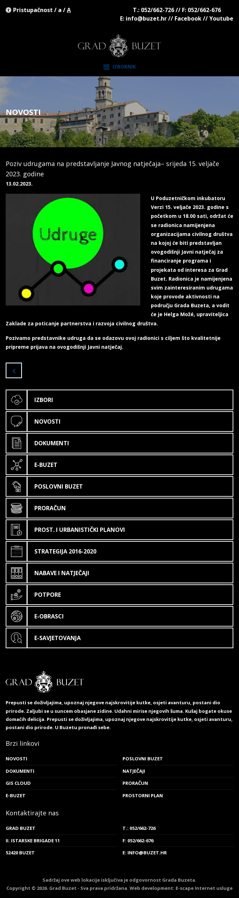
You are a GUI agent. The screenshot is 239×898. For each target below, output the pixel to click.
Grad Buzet (119, 45)
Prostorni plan (143, 795)
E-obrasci (35, 616)
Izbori (29, 399)
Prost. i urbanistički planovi (65, 529)
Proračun (36, 508)
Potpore (33, 594)
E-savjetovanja (43, 638)
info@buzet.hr (146, 18)
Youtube (221, 18)
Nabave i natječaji (47, 573)
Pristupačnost (33, 10)
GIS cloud (18, 783)
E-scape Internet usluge (204, 888)
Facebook (188, 18)
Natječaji (134, 771)
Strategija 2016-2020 (51, 551)
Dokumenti (37, 443)
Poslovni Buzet (44, 486)
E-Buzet (31, 464)
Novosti (33, 421)
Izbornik (119, 67)
